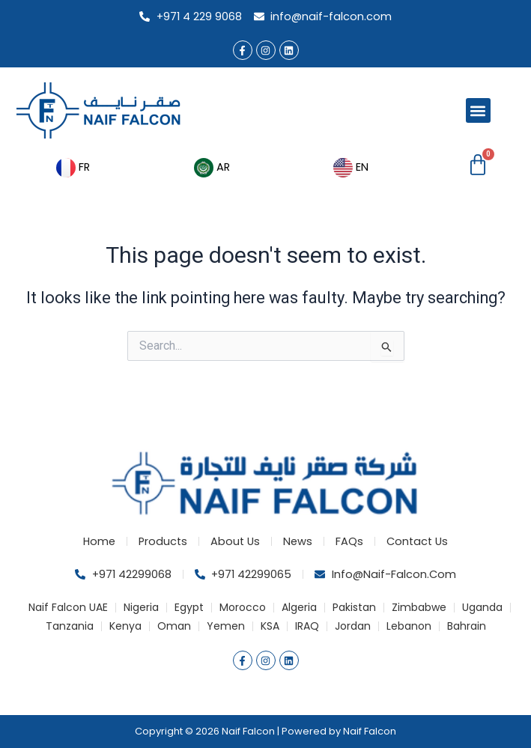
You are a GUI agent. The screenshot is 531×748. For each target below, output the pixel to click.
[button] (478, 110)
